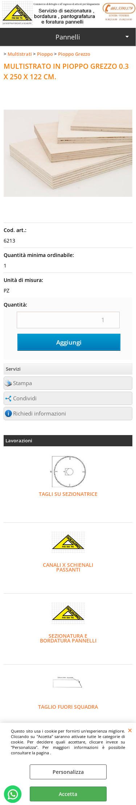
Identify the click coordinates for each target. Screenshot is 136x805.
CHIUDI (130, 730)
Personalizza (68, 771)
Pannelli (67, 37)
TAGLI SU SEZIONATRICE (68, 494)
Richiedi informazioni (39, 413)
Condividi (25, 398)
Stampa (22, 383)
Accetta (68, 794)
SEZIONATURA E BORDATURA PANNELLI (68, 638)
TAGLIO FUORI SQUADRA (68, 706)
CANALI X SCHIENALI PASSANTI (68, 567)
